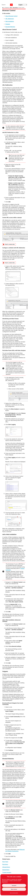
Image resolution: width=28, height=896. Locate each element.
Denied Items (5, 869)
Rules (11, 7)
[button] (11, 5)
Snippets (7, 24)
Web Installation (9, 21)
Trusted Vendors (6, 872)
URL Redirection (9, 18)
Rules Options (15, 7)
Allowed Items (6, 867)
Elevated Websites (10, 26)
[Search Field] (7, 5)
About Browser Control (11, 16)
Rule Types (5, 861)
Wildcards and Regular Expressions (15, 850)
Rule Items (5, 864)
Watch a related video (10, 244)
